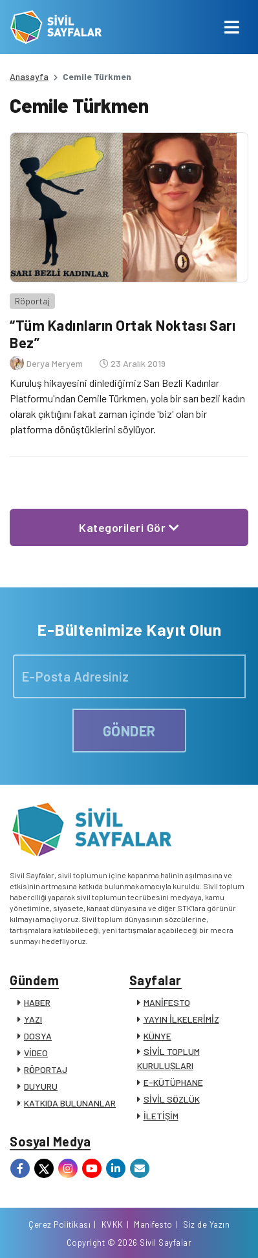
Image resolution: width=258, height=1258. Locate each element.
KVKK (113, 1224)
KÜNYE (157, 1035)
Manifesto (153, 1224)
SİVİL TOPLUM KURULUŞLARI (168, 1058)
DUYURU (41, 1086)
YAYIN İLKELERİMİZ (181, 1019)
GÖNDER (129, 730)
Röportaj (32, 300)
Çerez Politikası (59, 1224)
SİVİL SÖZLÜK (172, 1099)
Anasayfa (29, 76)
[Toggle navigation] (232, 27)
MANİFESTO (167, 1002)
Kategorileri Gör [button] (129, 527)
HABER (37, 1002)
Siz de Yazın (206, 1224)
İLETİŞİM (161, 1115)
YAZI (33, 1019)
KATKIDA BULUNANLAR (70, 1102)
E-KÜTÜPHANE (173, 1082)
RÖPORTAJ (45, 1069)
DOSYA (38, 1035)
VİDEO (36, 1052)
